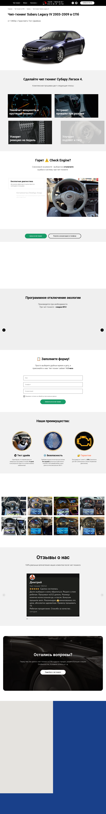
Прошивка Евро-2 (14, 339)
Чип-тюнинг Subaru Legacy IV (41, 9)
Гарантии (86, 457)
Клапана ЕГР (60, 339)
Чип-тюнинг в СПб (19, 9)
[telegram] (73, 3)
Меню (25, 3)
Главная (10, 9)
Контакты (33, 3)
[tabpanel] (72, 197)
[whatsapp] (76, 3)
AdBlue (82, 339)
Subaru (28, 9)
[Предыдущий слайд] (3, 330)
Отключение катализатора (41, 339)
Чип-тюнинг (16, 3)
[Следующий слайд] (102, 330)
